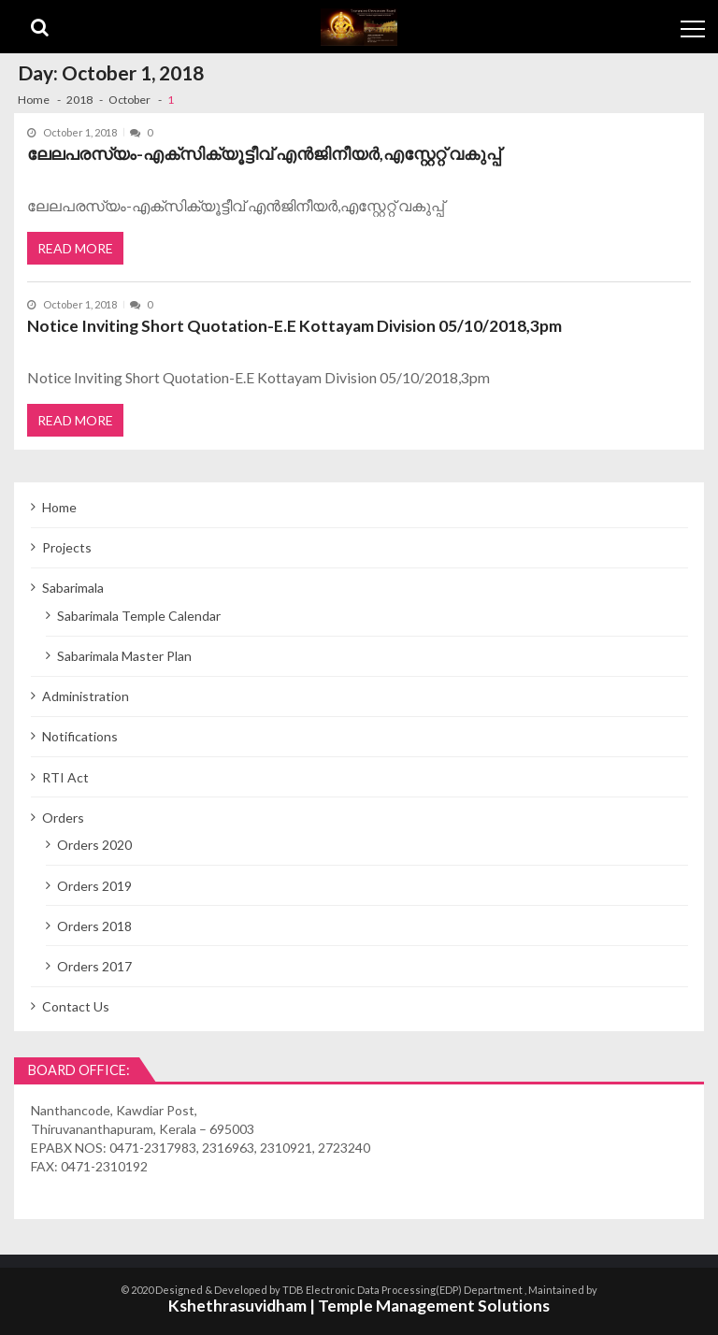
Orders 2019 (94, 882)
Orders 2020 (94, 842)
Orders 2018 (94, 923)
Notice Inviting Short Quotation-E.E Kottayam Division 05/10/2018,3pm (294, 325)
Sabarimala (73, 585)
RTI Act (65, 774)
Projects (67, 545)
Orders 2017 (94, 963)
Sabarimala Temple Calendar (139, 613)
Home (59, 504)
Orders (63, 815)
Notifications (80, 733)
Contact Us (75, 1004)
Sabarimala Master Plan (124, 653)
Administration (85, 693)
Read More (75, 246)
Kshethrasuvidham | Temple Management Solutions (359, 1303)
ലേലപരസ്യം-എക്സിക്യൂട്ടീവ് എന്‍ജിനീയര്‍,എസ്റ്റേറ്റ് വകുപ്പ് (263, 154)
